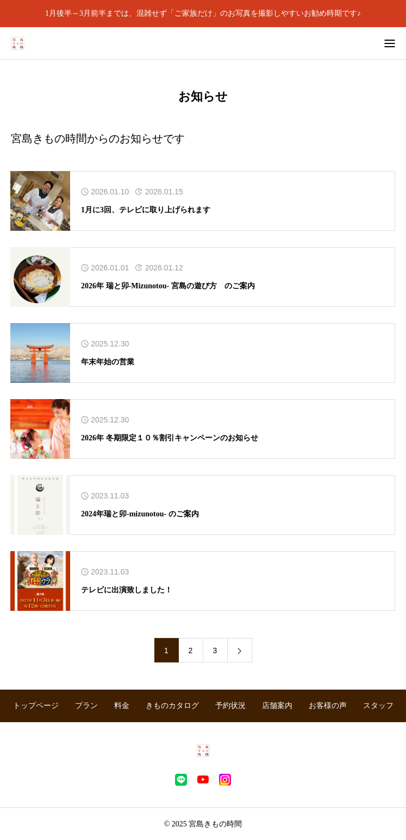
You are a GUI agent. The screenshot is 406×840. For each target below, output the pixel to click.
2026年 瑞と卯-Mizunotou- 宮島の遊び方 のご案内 (168, 286)
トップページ (36, 706)
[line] (181, 780)
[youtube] (203, 780)
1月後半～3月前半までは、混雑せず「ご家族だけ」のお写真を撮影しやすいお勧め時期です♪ (203, 13)
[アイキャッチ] (40, 201)
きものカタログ (172, 706)
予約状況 (230, 706)
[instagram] (225, 780)
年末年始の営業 (107, 362)
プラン (86, 706)
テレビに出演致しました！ (126, 590)
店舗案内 (277, 706)
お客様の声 (328, 706)
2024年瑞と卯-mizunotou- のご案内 (140, 514)
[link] (239, 650)
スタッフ (378, 706)
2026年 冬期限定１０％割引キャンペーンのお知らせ (169, 438)
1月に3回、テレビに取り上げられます (145, 210)
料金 (121, 706)
